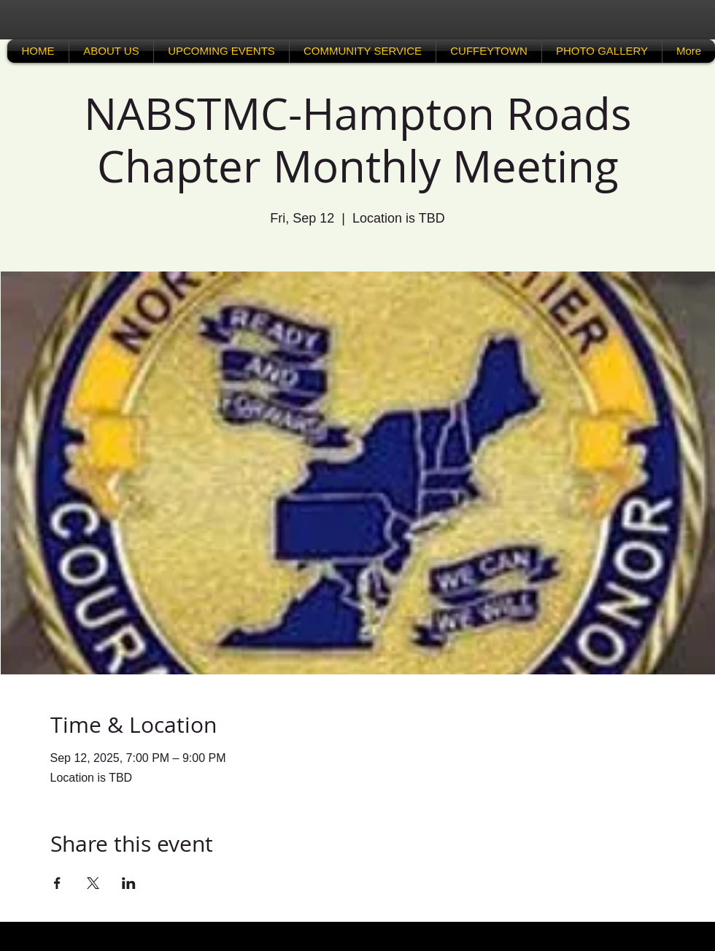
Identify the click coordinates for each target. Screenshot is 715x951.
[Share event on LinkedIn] (129, 883)
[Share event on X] (93, 883)
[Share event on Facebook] (57, 883)
